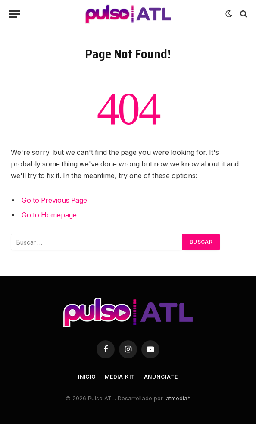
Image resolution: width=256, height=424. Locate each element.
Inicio (87, 377)
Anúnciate (161, 377)
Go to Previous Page (54, 200)
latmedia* (177, 398)
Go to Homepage (49, 215)
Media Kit (120, 377)
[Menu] (14, 14)
